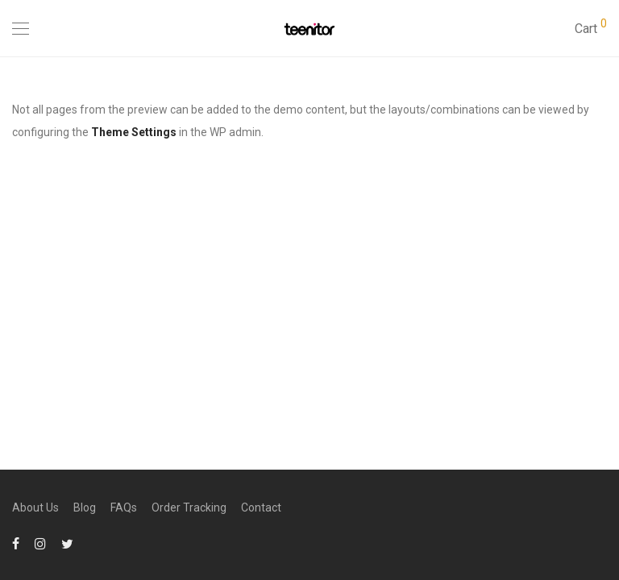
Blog (84, 507)
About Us (35, 507)
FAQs (123, 507)
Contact (261, 507)
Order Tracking (189, 507)
